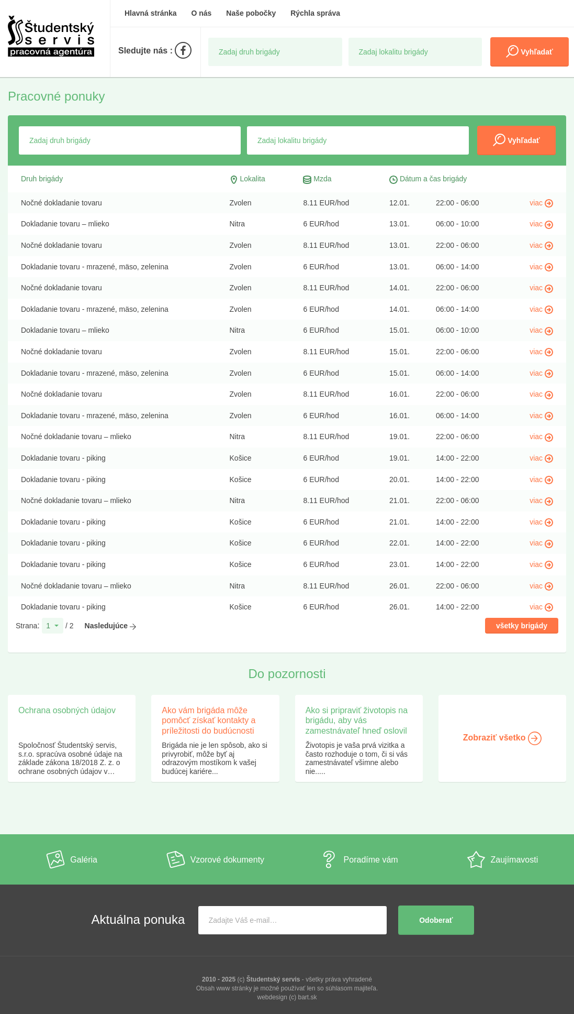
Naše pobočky (251, 13)
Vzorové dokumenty (215, 859)
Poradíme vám (359, 859)
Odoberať (436, 920)
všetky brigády (521, 626)
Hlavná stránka (151, 13)
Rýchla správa (315, 13)
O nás (202, 13)
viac (541, 203)
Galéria (71, 859)
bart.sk (307, 997)
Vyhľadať (529, 51)
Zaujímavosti (502, 859)
